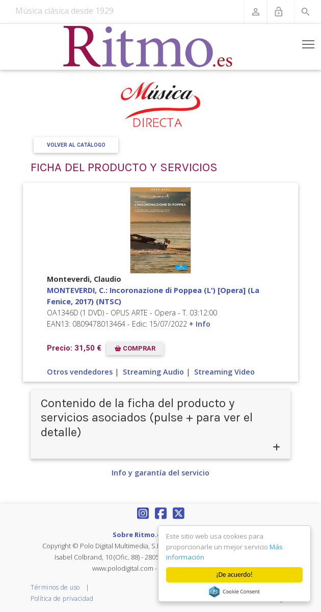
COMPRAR (135, 348)
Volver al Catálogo (76, 145)
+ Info (199, 324)
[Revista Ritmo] (148, 47)
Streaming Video (224, 372)
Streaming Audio (153, 372)
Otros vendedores (80, 372)
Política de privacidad (62, 598)
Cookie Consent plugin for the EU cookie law (234, 591)
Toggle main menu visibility (309, 42)
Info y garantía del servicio (160, 472)
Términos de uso (55, 587)
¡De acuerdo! (234, 574)
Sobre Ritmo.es (139, 534)
